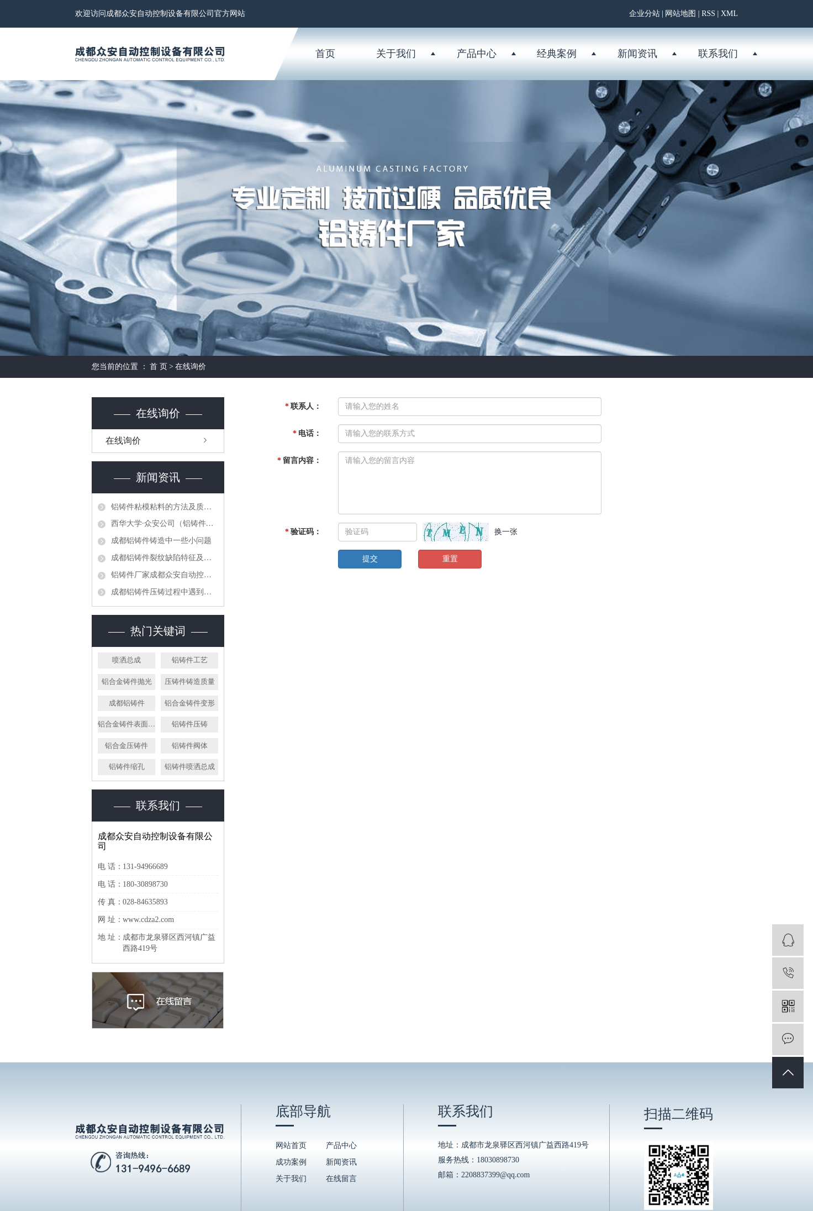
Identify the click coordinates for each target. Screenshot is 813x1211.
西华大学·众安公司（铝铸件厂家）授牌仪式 (164, 523)
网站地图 (680, 13)
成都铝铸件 (127, 703)
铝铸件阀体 (190, 745)
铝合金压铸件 (126, 745)
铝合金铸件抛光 (127, 681)
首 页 (158, 366)
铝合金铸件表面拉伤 (126, 724)
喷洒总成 (126, 660)
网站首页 (291, 1145)
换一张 (506, 532)
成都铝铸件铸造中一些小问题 (161, 540)
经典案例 (557, 53)
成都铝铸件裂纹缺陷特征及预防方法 (164, 558)
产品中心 (477, 53)
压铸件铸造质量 (190, 681)
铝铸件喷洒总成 (190, 766)
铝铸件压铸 (190, 724)
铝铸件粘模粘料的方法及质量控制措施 (164, 507)
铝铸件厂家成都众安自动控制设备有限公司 (164, 575)
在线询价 (123, 440)
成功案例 (291, 1162)
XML (729, 13)
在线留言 (341, 1179)
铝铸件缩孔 (127, 766)
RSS (708, 13)
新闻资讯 (637, 53)
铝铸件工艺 (190, 660)
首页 (325, 53)
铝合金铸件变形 (190, 703)
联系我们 (718, 53)
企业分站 (644, 13)
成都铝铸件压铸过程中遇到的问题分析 (164, 592)
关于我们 (396, 53)
